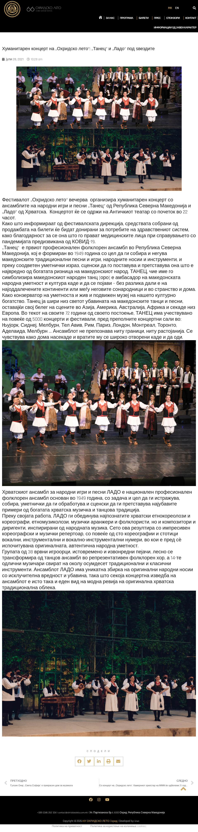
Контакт (190, 18)
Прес (158, 18)
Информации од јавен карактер (175, 27)
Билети (144, 18)
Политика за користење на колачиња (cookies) (118, 827)
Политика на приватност (67, 827)
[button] (79, 761)
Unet (137, 821)
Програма (127, 18)
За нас (111, 18)
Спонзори (174, 18)
